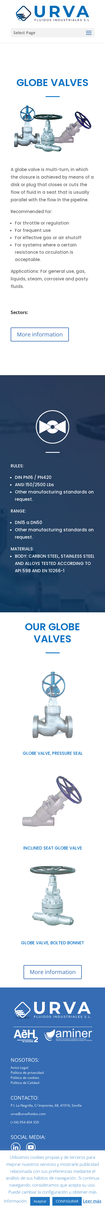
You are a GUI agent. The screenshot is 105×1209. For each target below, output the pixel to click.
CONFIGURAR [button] (67, 1201)
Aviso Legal (19, 1067)
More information (40, 334)
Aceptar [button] (40, 1201)
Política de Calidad (25, 1082)
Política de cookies (25, 1077)
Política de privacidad (27, 1072)
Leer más (92, 1201)
